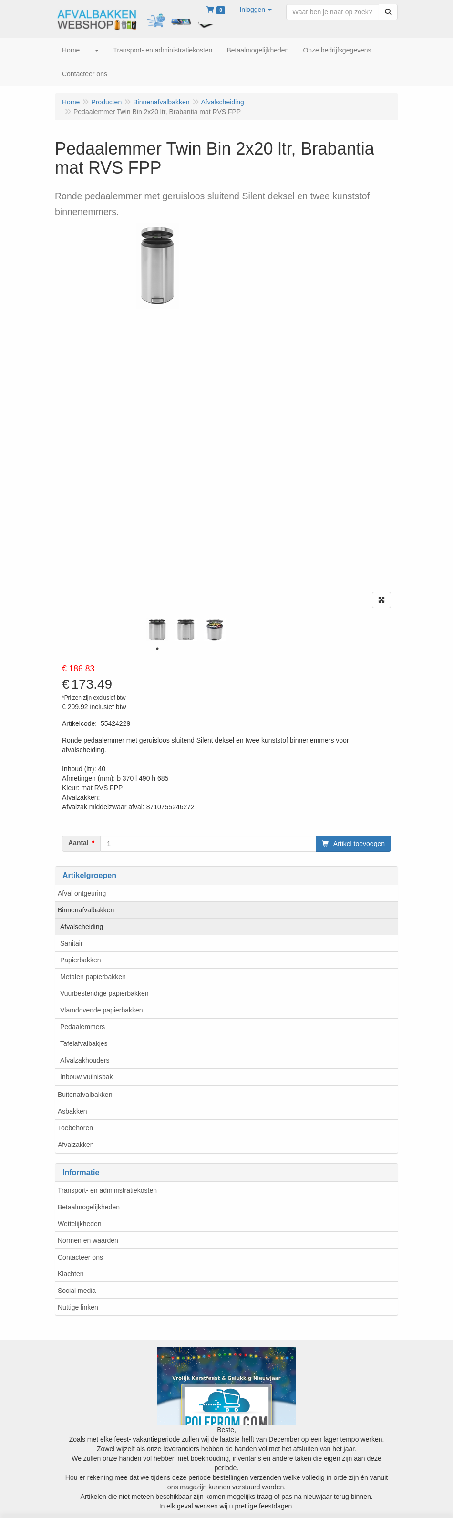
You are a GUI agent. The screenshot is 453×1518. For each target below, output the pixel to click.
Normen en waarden (88, 1240)
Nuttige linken (78, 1307)
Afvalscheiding (81, 926)
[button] (255, 9)
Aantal (78, 842)
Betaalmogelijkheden (89, 1207)
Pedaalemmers (82, 1027)
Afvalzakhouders (85, 1060)
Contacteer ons (80, 1257)
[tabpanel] (157, 629)
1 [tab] (157, 648)
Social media (77, 1290)
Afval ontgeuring (82, 893)
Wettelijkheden (80, 1224)
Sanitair (71, 943)
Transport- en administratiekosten (107, 1190)
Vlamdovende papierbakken (101, 1010)
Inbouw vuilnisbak (86, 1077)
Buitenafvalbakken (85, 1094)
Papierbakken (80, 960)
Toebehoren (75, 1128)
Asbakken (72, 1111)
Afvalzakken (75, 1144)
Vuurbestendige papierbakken (104, 993)
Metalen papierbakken (93, 977)
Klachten (70, 1274)
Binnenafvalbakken (86, 910)
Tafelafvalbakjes (84, 1043)
